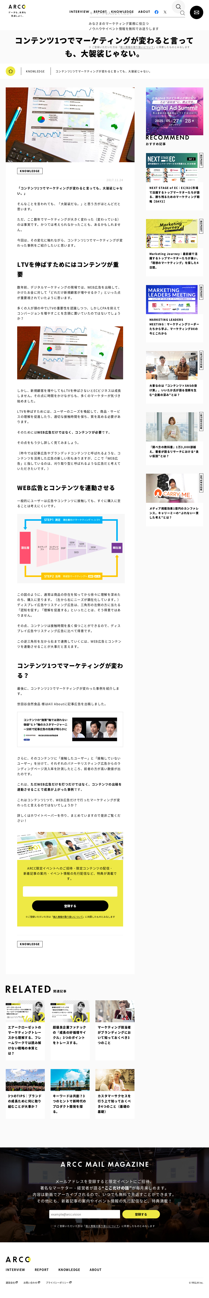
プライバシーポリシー (57, 1286)
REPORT (201, 289)
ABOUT (96, 1273)
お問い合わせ (30, 1286)
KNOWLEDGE (30, 171)
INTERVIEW (201, 476)
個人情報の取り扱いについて (102, 1229)
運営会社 (10, 1286)
